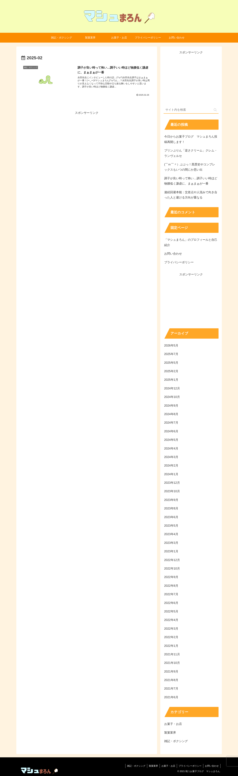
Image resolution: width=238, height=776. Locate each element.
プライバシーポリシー (179, 262)
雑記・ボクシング (136, 766)
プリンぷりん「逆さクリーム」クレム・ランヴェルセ (190, 153)
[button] (215, 110)
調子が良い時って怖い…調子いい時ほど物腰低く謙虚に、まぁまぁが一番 (190, 181)
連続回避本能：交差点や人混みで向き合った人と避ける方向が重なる (190, 195)
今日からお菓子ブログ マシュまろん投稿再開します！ (190, 139)
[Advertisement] (86, 138)
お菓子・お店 (168, 766)
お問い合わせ (173, 253)
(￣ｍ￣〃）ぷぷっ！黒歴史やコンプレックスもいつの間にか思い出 (189, 167)
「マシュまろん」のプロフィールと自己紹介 (190, 242)
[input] (191, 110)
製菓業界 (153, 766)
